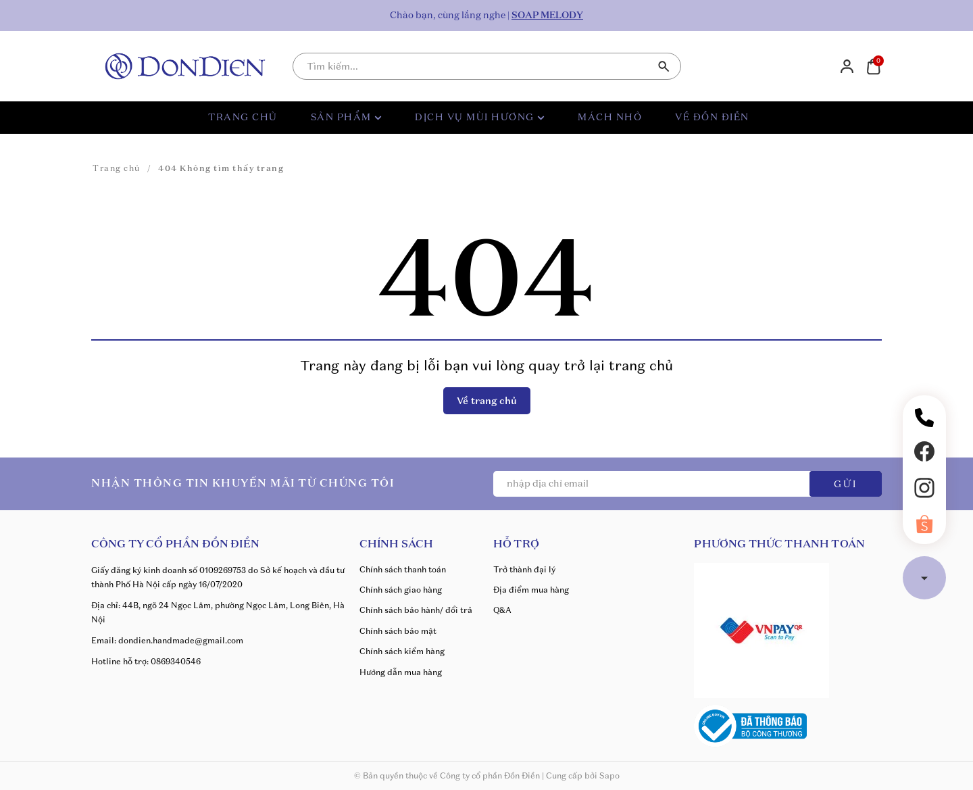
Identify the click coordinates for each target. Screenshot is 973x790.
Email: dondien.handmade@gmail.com (167, 640)
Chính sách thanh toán (402, 569)
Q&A (502, 610)
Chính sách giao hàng (400, 590)
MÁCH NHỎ (610, 117)
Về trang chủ (487, 401)
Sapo (609, 775)
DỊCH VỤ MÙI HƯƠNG (480, 117)
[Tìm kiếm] (664, 66)
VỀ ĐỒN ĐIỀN (712, 117)
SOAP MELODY (547, 15)
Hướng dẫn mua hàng (400, 672)
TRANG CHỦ (243, 117)
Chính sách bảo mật (397, 631)
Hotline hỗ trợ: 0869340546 (146, 661)
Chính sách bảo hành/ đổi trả (415, 610)
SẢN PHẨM (346, 117)
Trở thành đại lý (524, 569)
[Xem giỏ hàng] (873, 65)
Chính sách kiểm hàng (402, 651)
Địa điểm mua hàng (531, 590)
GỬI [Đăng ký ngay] (845, 484)
